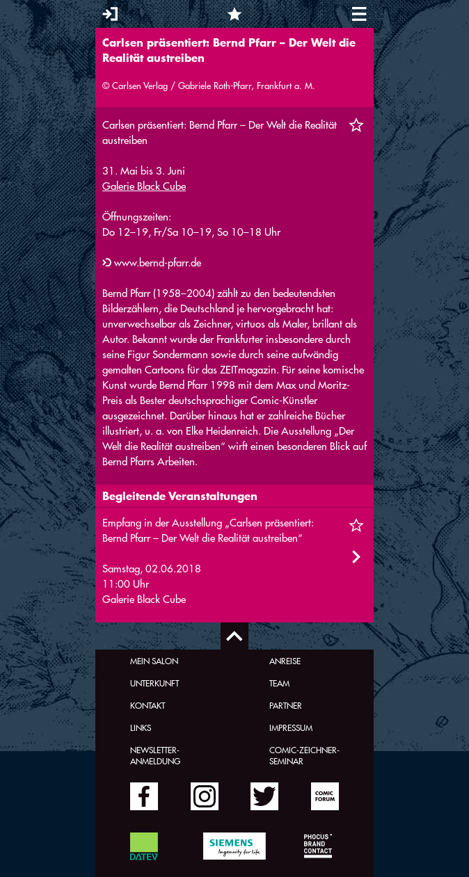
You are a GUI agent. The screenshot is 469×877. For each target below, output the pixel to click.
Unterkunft (154, 683)
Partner (285, 705)
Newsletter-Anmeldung (155, 755)
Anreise (285, 660)
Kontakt (147, 705)
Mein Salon (154, 660)
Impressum (290, 727)
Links (140, 727)
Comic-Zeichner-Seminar (304, 755)
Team (279, 683)
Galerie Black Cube (144, 186)
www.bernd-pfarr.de (157, 262)
